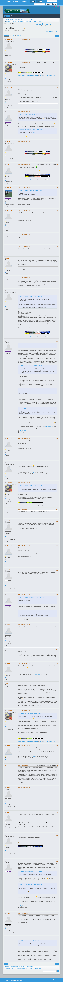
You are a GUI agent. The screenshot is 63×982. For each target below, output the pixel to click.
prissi (8, 521)
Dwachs (30, 21)
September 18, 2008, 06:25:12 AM (24, 210)
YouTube (40, 75)
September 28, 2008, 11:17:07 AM (24, 913)
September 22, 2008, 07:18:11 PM (24, 545)
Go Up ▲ (55, 979)
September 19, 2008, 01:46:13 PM (24, 462)
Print (57, 35)
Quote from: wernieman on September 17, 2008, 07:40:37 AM (32, 190)
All (20, 35)
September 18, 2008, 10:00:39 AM (24, 246)
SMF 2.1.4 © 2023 (9, 979)
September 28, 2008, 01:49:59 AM (25, 860)
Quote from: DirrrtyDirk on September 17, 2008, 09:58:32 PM (31, 343)
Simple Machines (16, 979)
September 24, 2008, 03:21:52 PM (24, 663)
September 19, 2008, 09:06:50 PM (24, 520)
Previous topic (49, 31)
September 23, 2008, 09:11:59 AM (24, 624)
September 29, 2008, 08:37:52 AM (24, 937)
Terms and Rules (50, 979)
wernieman (10, 87)
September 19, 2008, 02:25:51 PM (24, 482)
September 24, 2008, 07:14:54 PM (24, 745)
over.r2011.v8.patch (22, 430)
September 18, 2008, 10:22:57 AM (24, 277)
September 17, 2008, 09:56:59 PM (24, 111)
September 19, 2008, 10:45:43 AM (24, 438)
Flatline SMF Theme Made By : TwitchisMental (14, 980)
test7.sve (20, 905)
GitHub (44, 75)
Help (46, 979)
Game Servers (38, 269)
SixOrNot (33, 267)
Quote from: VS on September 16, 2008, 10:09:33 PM (30, 114)
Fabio (8, 835)
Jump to (40, 971)
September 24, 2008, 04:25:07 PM (24, 710)
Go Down (7, 35)
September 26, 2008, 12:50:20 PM (24, 765)
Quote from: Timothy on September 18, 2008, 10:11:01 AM (31, 365)
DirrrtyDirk (9, 39)
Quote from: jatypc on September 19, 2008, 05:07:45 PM (31, 871)
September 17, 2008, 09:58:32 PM (24, 141)
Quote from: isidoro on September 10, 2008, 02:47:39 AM (31, 296)
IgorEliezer (9, 62)
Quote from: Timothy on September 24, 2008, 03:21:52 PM (31, 713)
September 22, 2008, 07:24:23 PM (24, 569)
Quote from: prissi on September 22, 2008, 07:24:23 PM (30, 611)
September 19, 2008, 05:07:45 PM (24, 509)
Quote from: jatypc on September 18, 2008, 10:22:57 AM (31, 408)
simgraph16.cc (49, 426)
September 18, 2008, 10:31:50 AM (24, 290)
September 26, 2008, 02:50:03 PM (24, 787)
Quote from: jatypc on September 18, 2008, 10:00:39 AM (31, 388)
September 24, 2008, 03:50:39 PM (24, 683)
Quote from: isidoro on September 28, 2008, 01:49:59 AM (31, 940)
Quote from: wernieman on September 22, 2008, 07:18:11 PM (32, 597)
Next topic (56, 31)
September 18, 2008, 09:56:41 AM (24, 234)
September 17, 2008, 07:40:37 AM (24, 87)
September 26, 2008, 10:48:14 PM (24, 812)
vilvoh (8, 164)
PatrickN (9, 187)
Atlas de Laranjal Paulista (51, 75)
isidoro (8, 111)
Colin (8, 812)
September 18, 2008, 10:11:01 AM (24, 258)
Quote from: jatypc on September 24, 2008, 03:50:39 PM (31, 884)
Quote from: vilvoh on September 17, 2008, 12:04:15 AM (31, 129)
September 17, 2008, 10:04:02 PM (24, 164)
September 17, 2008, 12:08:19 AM (24, 39)
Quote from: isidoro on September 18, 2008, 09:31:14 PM (31, 485)
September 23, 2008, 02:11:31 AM (24, 594)
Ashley (8, 258)
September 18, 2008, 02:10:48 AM (24, 187)
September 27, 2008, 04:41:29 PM (24, 834)
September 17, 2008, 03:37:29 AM (24, 62)
